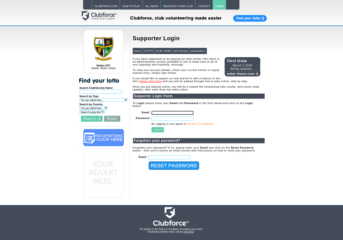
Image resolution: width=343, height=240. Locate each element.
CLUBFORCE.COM (105, 6)
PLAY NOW (163, 51)
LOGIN (219, 6)
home (137, 51)
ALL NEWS (151, 6)
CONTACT (204, 6)
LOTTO (148, 51)
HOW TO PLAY (131, 6)
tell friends (181, 51)
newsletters (198, 51)
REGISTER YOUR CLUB (178, 6)
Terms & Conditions (200, 123)
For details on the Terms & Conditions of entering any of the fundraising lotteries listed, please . (171, 230)
